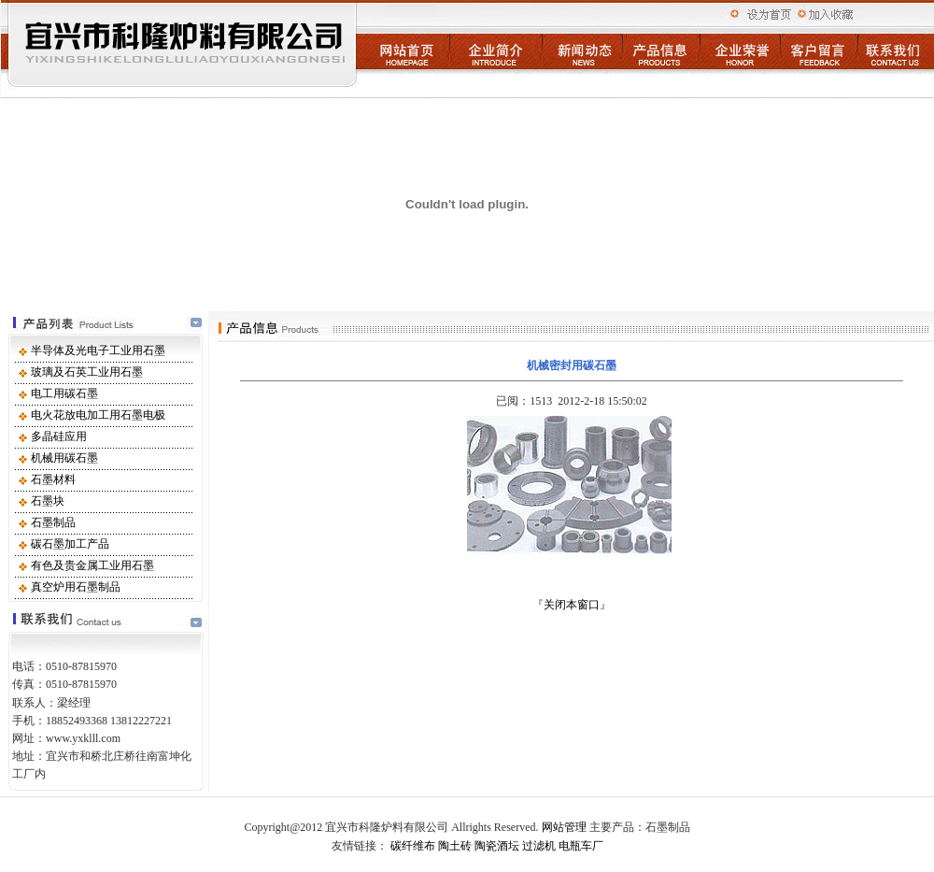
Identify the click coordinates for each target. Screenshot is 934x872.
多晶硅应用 (59, 436)
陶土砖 (455, 845)
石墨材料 (53, 479)
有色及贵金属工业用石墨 (92, 565)
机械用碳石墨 (64, 458)
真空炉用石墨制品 (75, 586)
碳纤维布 (412, 845)
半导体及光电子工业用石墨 (98, 350)
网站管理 (564, 827)
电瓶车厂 (581, 845)
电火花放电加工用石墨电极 (98, 415)
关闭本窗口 (572, 604)
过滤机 (539, 845)
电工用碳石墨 (64, 393)
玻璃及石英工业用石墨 (87, 372)
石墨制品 (53, 522)
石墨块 (47, 500)
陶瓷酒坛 (496, 845)
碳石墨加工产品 (70, 543)
